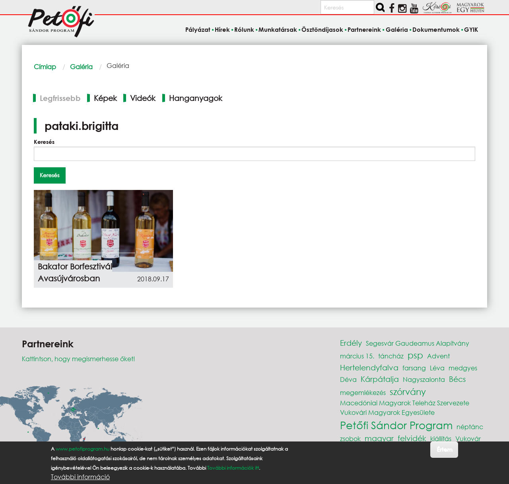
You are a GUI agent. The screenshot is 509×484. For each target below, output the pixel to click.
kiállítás (440, 438)
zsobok (350, 438)
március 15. (357, 356)
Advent (438, 356)
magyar (379, 438)
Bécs (457, 378)
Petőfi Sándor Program (396, 424)
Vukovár (468, 438)
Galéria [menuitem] (397, 29)
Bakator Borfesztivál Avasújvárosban (75, 272)
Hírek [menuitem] (222, 29)
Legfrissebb (60, 98)
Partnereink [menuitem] (364, 29)
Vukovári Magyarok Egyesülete (387, 412)
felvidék (412, 438)
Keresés (44, 141)
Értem (444, 449)
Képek (105, 98)
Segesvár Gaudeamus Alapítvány (417, 343)
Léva (437, 368)
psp (415, 355)
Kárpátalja (380, 378)
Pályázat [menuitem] (197, 29)
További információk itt (233, 468)
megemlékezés (363, 392)
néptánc (470, 426)
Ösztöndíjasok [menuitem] (322, 29)
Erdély (351, 342)
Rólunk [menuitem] (244, 29)
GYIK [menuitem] (471, 29)
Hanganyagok (195, 98)
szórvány (408, 392)
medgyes (463, 368)
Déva (348, 379)
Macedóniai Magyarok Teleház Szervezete (404, 403)
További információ (80, 477)
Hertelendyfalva (369, 367)
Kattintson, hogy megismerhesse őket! (78, 358)
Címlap (45, 66)
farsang (414, 368)
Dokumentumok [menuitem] (436, 29)
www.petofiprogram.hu (82, 448)
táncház (391, 356)
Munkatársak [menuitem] (277, 29)
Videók (142, 98)
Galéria (81, 66)
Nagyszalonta (424, 379)
